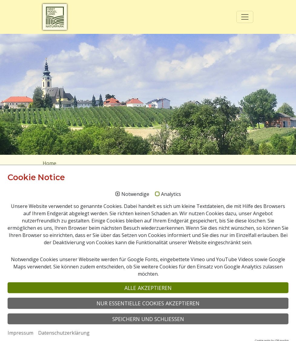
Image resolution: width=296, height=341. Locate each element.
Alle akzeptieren (148, 314)
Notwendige (135, 221)
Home (49, 163)
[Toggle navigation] (244, 17)
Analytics (171, 221)
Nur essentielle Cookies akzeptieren (148, 330)
